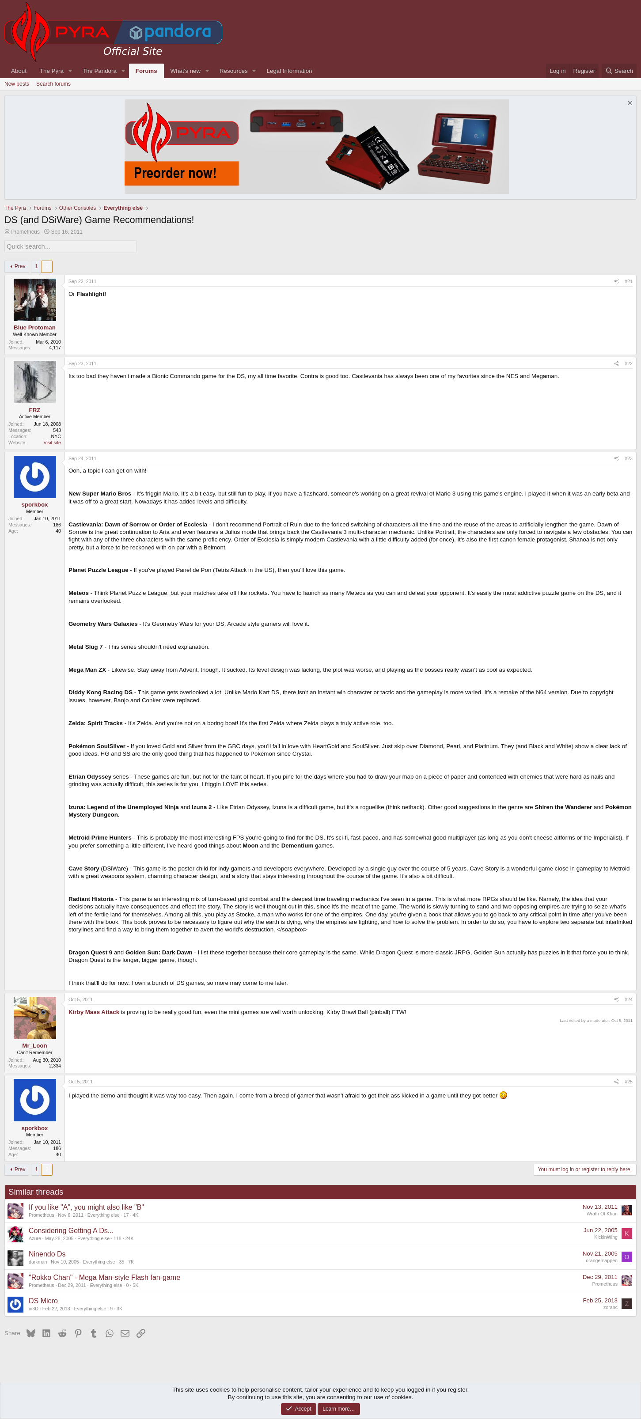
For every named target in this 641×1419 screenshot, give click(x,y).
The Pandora (100, 71)
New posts (16, 84)
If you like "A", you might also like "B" (86, 1206)
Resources (234, 71)
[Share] (616, 280)
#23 (629, 457)
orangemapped (602, 1259)
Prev (20, 265)
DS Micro (43, 1300)
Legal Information (289, 71)
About (19, 71)
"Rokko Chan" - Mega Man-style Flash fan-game (104, 1276)
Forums (146, 71)
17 (126, 1214)
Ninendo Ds (47, 1253)
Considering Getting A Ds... (71, 1230)
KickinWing (606, 1236)
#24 (629, 998)
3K (119, 1307)
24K (129, 1237)
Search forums (53, 84)
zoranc (610, 1306)
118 (117, 1237)
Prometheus (25, 232)
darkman (38, 1261)
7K (131, 1261)
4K (135, 1214)
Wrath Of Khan (602, 1212)
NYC (56, 435)
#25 (629, 1080)
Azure (35, 1237)
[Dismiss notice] (629, 104)
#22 (629, 362)
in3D (33, 1307)
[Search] (619, 71)
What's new (186, 71)
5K (135, 1284)
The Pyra (52, 71)
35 (121, 1261)
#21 (629, 280)
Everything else (103, 1214)
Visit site (52, 441)
